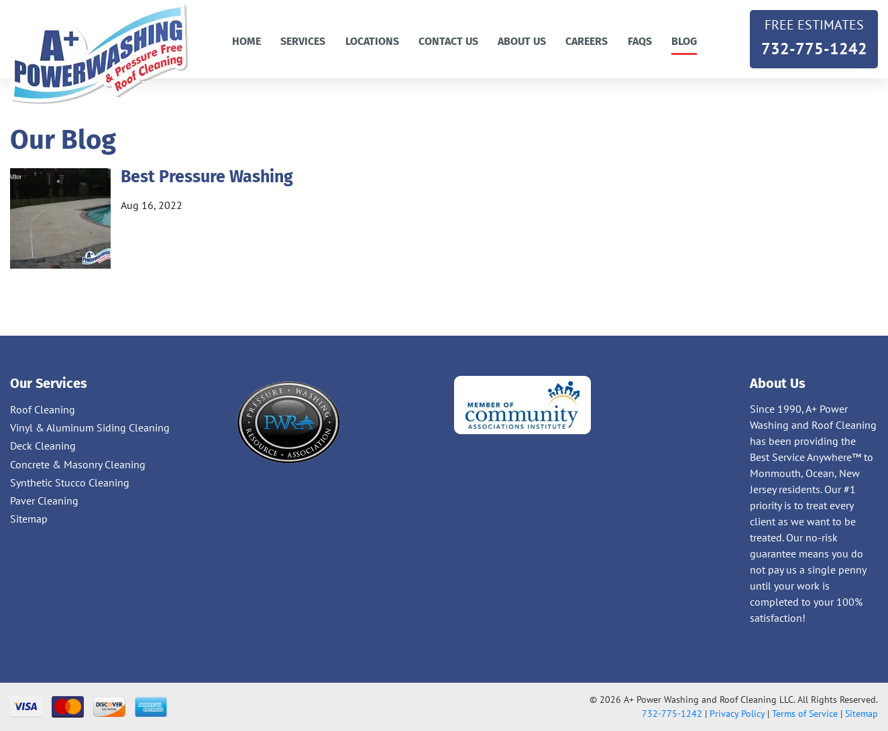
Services (302, 41)
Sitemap (29, 518)
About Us (522, 41)
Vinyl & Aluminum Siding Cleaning (90, 427)
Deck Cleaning (43, 445)
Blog (684, 41)
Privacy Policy (737, 714)
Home (246, 41)
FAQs (640, 41)
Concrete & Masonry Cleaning (78, 464)
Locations (372, 41)
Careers (586, 41)
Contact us (448, 41)
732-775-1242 (814, 36)
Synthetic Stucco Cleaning (69, 482)
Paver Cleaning (44, 500)
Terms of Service (805, 714)
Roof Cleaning (42, 409)
